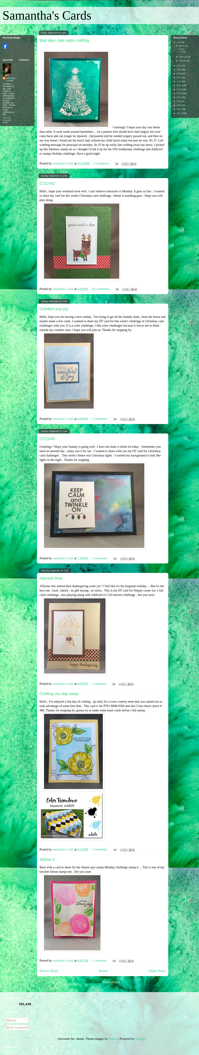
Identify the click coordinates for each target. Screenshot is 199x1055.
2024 (179, 42)
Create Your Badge (10, 50)
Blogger (140, 1038)
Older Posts (157, 971)
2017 (179, 89)
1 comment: (99, 683)
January (183, 60)
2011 (179, 113)
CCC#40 (47, 438)
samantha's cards (10, 79)
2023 (179, 65)
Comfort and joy (53, 309)
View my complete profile (7, 120)
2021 (179, 73)
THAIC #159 (181, 50)
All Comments (17, 1027)
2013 (179, 105)
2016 (179, 93)
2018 (179, 85)
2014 (179, 101)
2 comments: (100, 418)
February (183, 57)
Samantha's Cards (47, 15)
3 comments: (101, 163)
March (182, 46)
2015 (179, 97)
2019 (179, 81)
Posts (11, 1020)
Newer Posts (48, 971)
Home (103, 971)
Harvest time (50, 578)
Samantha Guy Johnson (12, 43)
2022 (179, 69)
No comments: (101, 289)
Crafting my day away (59, 693)
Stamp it (46, 859)
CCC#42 (47, 183)
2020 (179, 77)
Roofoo (113, 1038)
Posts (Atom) (111, 982)
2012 (179, 109)
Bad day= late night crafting (64, 40)
